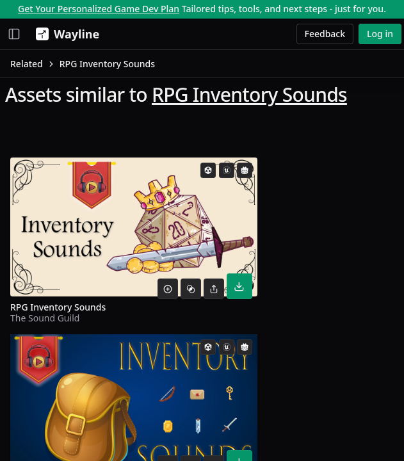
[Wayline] (65, 33)
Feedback (325, 34)
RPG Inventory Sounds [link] (107, 64)
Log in (380, 34)
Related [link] (26, 64)
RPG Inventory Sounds (249, 94)
